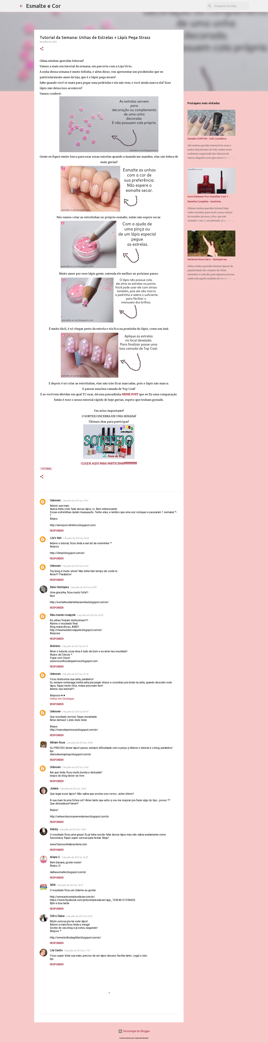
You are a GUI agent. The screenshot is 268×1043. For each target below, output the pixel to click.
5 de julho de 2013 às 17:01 (77, 950)
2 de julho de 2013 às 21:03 (75, 566)
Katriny (54, 829)
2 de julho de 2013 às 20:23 (76, 538)
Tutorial (46, 469)
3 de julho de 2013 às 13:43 (75, 767)
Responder (57, 530)
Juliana (54, 788)
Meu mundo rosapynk (63, 615)
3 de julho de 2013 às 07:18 (75, 674)
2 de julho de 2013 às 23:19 (75, 646)
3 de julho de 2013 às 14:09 (72, 829)
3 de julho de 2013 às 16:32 (75, 857)
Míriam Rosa (57, 742)
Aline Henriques (59, 587)
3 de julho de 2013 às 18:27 (70, 885)
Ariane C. (55, 857)
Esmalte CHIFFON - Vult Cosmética (206, 138)
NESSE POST (130, 394)
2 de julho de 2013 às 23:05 (90, 615)
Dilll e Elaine (57, 916)
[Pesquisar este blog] (231, 6)
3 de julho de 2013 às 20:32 (79, 916)
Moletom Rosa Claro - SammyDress (207, 259)
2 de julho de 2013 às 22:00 (83, 587)
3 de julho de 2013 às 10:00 (79, 742)
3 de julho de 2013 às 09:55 (75, 711)
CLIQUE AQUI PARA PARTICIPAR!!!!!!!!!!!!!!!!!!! (109, 463)
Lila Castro (56, 950)
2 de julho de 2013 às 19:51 (75, 500)
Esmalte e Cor (43, 6)
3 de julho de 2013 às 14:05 (73, 788)
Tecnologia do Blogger (134, 1031)
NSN (52, 885)
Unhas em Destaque (62, 698)
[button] (42, 49)
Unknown (55, 500)
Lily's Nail (55, 538)
